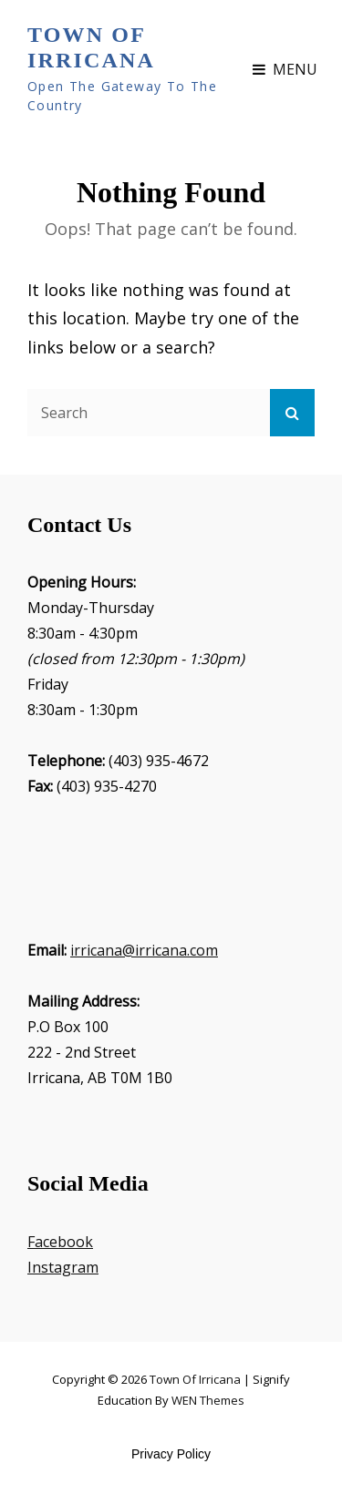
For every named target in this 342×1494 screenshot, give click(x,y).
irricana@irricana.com (144, 950)
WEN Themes (207, 1400)
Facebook (60, 1242)
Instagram (62, 1267)
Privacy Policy (171, 1454)
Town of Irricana (91, 47)
